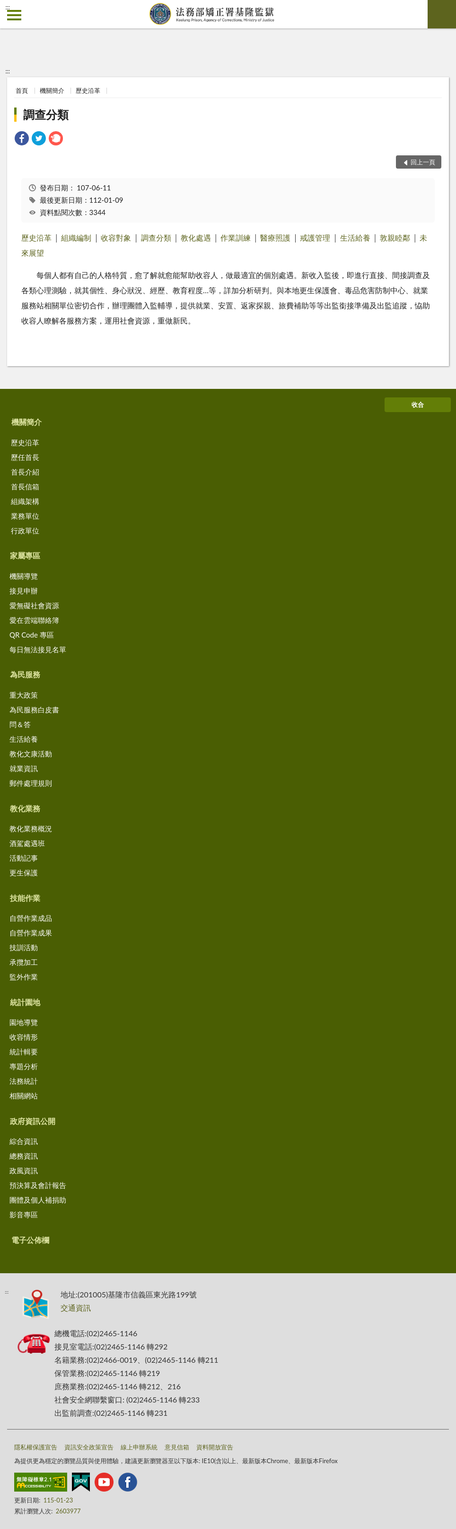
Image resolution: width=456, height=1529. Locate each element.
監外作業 (23, 976)
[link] (22, 139)
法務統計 (23, 1081)
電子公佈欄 (30, 1239)
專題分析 (23, 1066)
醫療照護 (275, 237)
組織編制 (76, 237)
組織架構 (25, 501)
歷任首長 (25, 457)
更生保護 (23, 872)
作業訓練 (235, 237)
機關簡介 (52, 90)
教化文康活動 (30, 753)
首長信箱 (25, 486)
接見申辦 (23, 590)
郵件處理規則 (30, 783)
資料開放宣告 (214, 1447)
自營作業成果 (30, 932)
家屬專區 (25, 555)
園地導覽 (23, 1022)
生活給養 (355, 237)
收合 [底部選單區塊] (418, 404)
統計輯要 (23, 1051)
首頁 (22, 90)
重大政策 (23, 695)
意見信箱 (177, 1447)
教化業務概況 (30, 828)
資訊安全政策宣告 (89, 1447)
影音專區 (23, 1214)
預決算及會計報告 (37, 1185)
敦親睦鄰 (395, 237)
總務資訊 (23, 1155)
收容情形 (23, 1037)
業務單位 (25, 516)
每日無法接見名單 (37, 649)
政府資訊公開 (32, 1120)
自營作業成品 (30, 918)
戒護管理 (315, 237)
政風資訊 (23, 1170)
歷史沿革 (88, 90)
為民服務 (25, 674)
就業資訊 (23, 768)
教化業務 (25, 808)
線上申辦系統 (139, 1447)
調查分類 (46, 114)
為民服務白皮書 (34, 709)
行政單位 (25, 530)
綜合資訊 (23, 1141)
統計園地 (25, 1002)
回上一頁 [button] (423, 162)
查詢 (442, 14)
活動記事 (23, 858)
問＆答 (20, 724)
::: (7, 7)
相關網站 (23, 1095)
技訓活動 (23, 947)
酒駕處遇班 (27, 843)
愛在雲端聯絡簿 (34, 620)
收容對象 (116, 237)
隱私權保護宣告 (35, 1447)
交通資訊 (76, 1307)
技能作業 (25, 897)
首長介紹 (25, 472)
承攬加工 (23, 962)
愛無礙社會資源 (34, 605)
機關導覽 (23, 576)
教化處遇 (196, 237)
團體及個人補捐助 (37, 1200)
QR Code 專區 (31, 634)
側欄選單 (14, 15)
